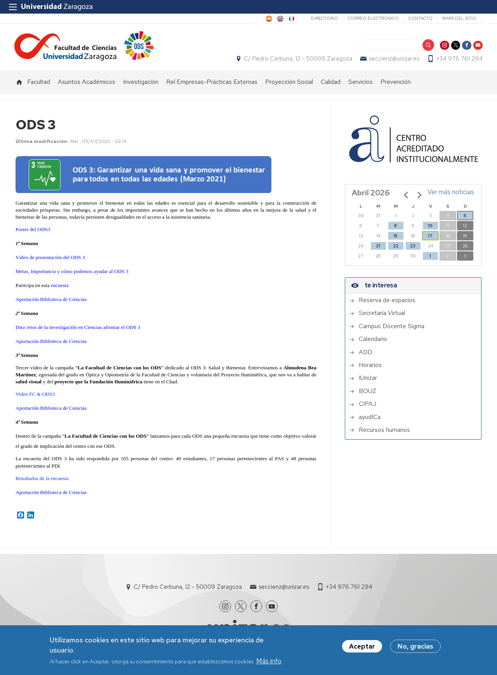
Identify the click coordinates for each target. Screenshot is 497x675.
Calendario (373, 343)
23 (412, 250)
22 (395, 250)
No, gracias (415, 646)
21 (378, 250)
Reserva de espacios (387, 304)
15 (395, 240)
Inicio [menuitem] (19, 86)
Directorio (324, 18)
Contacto (420, 18)
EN (279, 18)
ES (268, 18)
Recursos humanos (384, 434)
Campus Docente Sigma (391, 330)
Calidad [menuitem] (331, 86)
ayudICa (370, 421)
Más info (269, 661)
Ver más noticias (450, 196)
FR (290, 18)
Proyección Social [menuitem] (289, 86)
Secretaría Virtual (382, 317)
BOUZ (367, 395)
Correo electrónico (373, 18)
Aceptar (362, 646)
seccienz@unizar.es (393, 61)
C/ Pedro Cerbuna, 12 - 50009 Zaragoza (297, 61)
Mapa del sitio (459, 18)
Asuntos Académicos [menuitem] (86, 86)
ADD (365, 356)
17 (430, 240)
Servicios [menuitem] (360, 86)
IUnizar (368, 382)
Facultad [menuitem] (38, 86)
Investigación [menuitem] (140, 86)
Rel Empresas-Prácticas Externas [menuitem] (211, 86)
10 (430, 230)
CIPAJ (367, 408)
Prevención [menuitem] (396, 86)
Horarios (370, 369)
